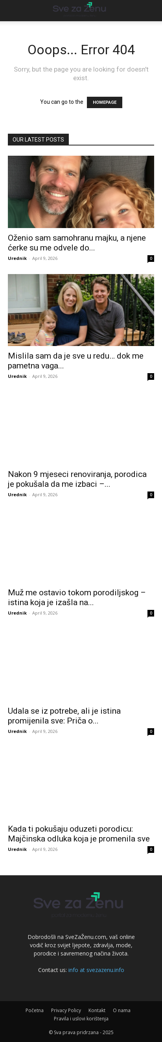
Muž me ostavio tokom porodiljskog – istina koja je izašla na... (77, 597)
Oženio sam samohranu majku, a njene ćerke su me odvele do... (77, 242)
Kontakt (96, 1010)
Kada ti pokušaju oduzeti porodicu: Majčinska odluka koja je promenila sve (79, 833)
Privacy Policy (66, 1010)
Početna (35, 1010)
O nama (122, 1010)
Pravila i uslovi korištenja (81, 1018)
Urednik (17, 258)
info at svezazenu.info (96, 970)
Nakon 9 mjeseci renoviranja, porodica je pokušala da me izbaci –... (77, 479)
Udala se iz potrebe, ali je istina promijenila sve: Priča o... (64, 715)
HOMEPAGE (104, 102)
